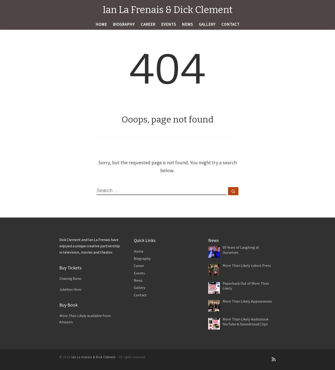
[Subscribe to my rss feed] (274, 359)
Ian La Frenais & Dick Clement (93, 357)
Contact (140, 295)
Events (139, 273)
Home (139, 251)
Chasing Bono (70, 278)
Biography (142, 258)
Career (139, 265)
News (138, 280)
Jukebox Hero (70, 289)
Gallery (139, 287)
